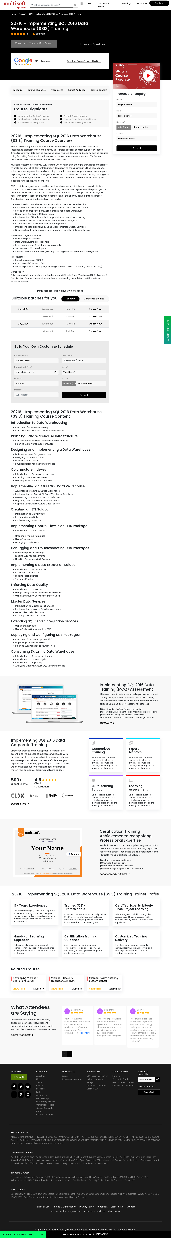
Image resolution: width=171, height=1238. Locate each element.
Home (13, 14)
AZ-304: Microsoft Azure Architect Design (47, 1163)
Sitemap (131, 1206)
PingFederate (130, 1193)
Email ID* (18, 378)
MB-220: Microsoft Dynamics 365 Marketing (92, 1157)
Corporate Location (45, 1105)
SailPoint (108, 1177)
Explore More (20, 803)
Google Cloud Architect (127, 1160)
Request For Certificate (123, 1085)
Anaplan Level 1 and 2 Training (70, 1197)
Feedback (40, 1088)
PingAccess (96, 1177)
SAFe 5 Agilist (34, 1180)
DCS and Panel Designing (108, 1193)
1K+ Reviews (33, 61)
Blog (38, 1079)
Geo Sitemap (42, 1098)
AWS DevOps (77, 1160)
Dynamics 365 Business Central (27, 1177)
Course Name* (21, 355)
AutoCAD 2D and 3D (124, 1177)
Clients (39, 1085)
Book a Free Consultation (84, 61)
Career (65, 1076)
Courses (87, 3)
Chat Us (19, 1077)
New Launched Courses (123, 1082)
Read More (85, 1033)
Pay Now (149, 1092)
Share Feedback (22, 1035)
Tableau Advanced (61, 1180)
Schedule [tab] (70, 298)
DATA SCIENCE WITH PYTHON (49, 1143)
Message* (19, 389)
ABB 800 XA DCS (85, 1193)
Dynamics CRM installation (99, 1160)
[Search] (51, 5)
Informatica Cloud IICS (123, 1180)
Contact (159, 3)
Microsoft (22, 14)
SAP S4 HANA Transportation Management (67, 1177)
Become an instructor (72, 1079)
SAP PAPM (17, 1197)
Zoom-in (73, 854)
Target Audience (77, 90)
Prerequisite (57, 90)
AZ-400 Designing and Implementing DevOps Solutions (39, 1157)
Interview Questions (92, 44)
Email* (119, 110)
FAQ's (38, 1092)
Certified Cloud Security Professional (91, 1180)
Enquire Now (95, 309)
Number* (66, 378)
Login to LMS (92, 1088)
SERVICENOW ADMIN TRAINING (124, 1136)
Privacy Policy (86, 1206)
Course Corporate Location (44, 1110)
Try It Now (107, 723)
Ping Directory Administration (39, 1197)
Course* (120, 133)
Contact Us (41, 1095)
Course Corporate (44, 1114)
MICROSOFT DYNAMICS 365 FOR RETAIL (127, 1140)
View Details (19, 989)
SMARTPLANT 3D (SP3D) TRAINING (91, 1136)
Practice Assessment (97, 1085)
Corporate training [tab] (94, 298)
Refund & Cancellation (64, 1206)
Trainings (126, 3)
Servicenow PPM (19, 1193)
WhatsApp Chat (167, 330)
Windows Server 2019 (148, 1193)
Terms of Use (43, 1206)
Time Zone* (67, 355)
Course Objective (37, 90)
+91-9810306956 (99, 1234)
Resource (142, 3)
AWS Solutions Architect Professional (89, 1163)
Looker (45, 1180)
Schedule (18, 90)
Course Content (98, 90)
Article (39, 1082)
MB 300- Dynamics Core (41, 1193)
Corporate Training (103, 5)
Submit (84, 395)
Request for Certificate (115, 874)
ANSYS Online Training (22, 1136)
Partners (116, 1076)
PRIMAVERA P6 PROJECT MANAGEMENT (54, 1136)
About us (40, 1076)
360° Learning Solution (97, 1076)
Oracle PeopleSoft (65, 1193)
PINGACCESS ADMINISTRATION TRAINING (86, 1140)
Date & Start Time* (23, 367)
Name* (65, 367)
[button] (64, 1054)
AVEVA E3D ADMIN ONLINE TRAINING (48, 1140)
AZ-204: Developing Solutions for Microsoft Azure (43, 1160)
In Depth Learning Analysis (95, 1081)
